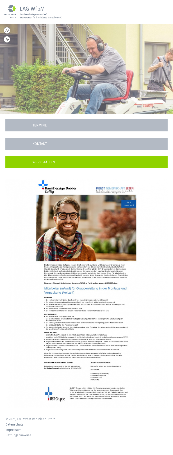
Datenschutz (14, 424)
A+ (7, 30)
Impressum (13, 430)
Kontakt (39, 144)
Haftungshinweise (18, 435)
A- (7, 39)
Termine (39, 125)
